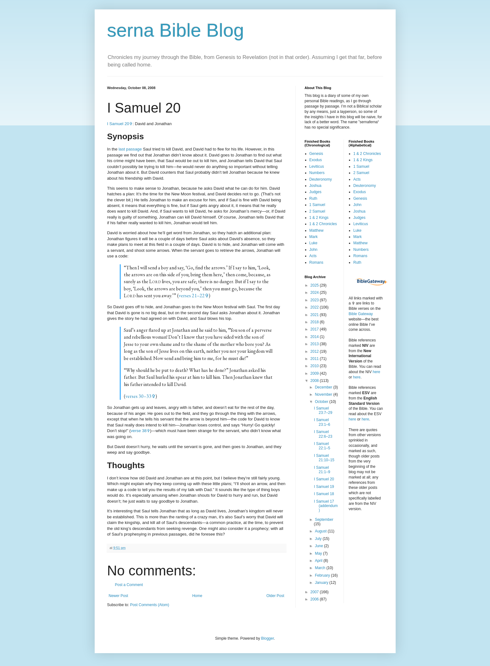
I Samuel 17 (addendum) (326, 506)
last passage (130, 149)
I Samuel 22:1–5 (322, 445)
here (376, 372)
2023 (315, 300)
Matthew (316, 230)
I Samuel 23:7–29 (323, 410)
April (319, 560)
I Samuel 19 (324, 486)
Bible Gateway (361, 314)
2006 (315, 599)
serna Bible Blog (175, 30)
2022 (315, 307)
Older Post (275, 596)
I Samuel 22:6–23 (323, 434)
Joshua (315, 185)
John (313, 249)
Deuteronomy (320, 179)
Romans (316, 262)
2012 (315, 351)
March (320, 568)
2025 (315, 285)
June (319, 546)
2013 (315, 344)
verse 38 (139, 430)
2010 (315, 366)
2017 (315, 329)
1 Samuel (317, 205)
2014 (315, 337)
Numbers (317, 173)
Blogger (267, 638)
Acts (313, 256)
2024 (315, 292)
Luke (313, 243)
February (323, 575)
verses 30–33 (138, 396)
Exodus (315, 160)
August (321, 531)
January (322, 582)
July (319, 538)
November (324, 394)
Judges (315, 192)
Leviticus (316, 166)
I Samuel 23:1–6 (322, 422)
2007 (315, 592)
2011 (315, 359)
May (319, 553)
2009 (315, 373)
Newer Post (118, 596)
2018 (315, 322)
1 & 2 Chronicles (323, 224)
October (322, 401)
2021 (315, 315)
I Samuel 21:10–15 (324, 457)
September (324, 519)
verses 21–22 (192, 295)
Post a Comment (129, 585)
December (324, 387)
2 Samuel (317, 211)
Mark (313, 237)
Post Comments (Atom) (149, 605)
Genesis (316, 153)
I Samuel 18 (324, 494)
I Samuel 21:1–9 (322, 469)
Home (197, 596)
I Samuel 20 (118, 123)
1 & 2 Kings (319, 217)
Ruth (313, 198)
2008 (315, 380)
